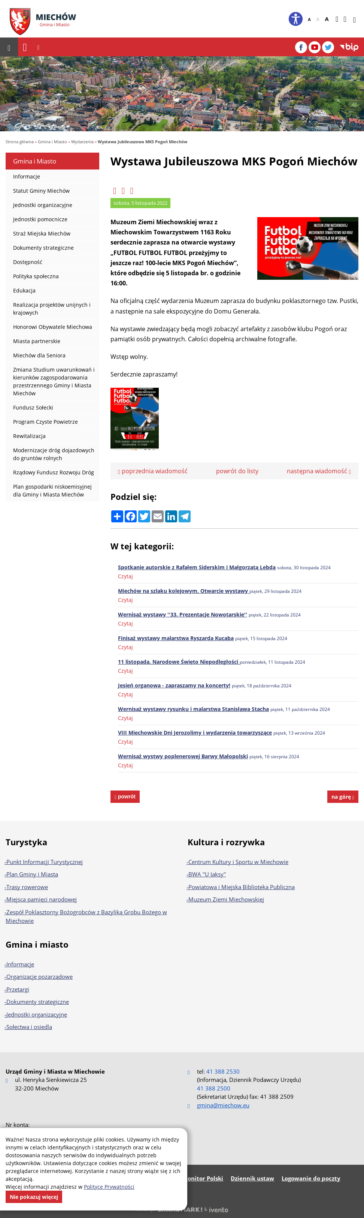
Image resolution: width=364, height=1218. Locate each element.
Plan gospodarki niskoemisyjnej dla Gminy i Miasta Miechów (52, 490)
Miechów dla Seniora (39, 355)
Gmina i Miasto (52, 141)
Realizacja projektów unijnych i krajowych (52, 308)
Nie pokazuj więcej (34, 1196)
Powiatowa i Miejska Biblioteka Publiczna (241, 886)
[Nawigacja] (25, 47)
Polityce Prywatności (109, 1186)
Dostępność (27, 262)
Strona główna (20, 141)
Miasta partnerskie (36, 341)
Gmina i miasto (37, 944)
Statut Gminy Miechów (41, 190)
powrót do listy (237, 470)
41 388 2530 (223, 1071)
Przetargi (17, 989)
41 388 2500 (213, 1088)
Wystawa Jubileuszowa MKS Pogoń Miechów (142, 141)
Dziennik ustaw (252, 1178)
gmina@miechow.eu (223, 1104)
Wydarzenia (82, 141)
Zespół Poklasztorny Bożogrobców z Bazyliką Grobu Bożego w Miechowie (86, 916)
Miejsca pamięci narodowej (41, 899)
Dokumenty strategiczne (43, 247)
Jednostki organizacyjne (42, 204)
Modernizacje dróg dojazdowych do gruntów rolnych (53, 454)
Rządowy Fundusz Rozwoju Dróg (53, 472)
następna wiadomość (319, 470)
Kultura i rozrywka (226, 841)
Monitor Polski (202, 1178)
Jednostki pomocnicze (40, 219)
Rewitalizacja (29, 436)
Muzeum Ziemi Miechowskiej (226, 899)
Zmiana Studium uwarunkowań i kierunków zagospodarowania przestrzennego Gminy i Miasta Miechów (54, 381)
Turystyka (26, 841)
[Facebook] (301, 47)
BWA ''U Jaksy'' (207, 874)
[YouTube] (315, 47)
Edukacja (24, 290)
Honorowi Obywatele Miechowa (52, 326)
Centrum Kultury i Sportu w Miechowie (238, 861)
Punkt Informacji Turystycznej (44, 861)
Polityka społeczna (36, 276)
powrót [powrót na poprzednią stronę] (126, 796)
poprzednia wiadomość (153, 470)
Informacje (26, 176)
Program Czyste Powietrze (45, 421)
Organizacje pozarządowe (39, 976)
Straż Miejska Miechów (41, 233)
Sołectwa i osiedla (29, 1026)
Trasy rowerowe (27, 886)
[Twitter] (328, 47)
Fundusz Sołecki (33, 407)
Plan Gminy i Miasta (32, 874)
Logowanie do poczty (311, 1178)
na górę (342, 796)
